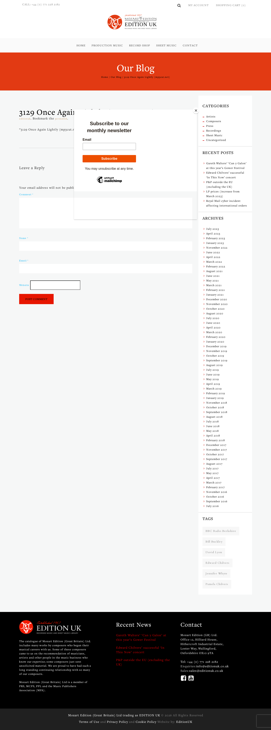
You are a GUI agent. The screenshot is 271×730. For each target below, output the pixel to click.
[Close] (196, 110)
